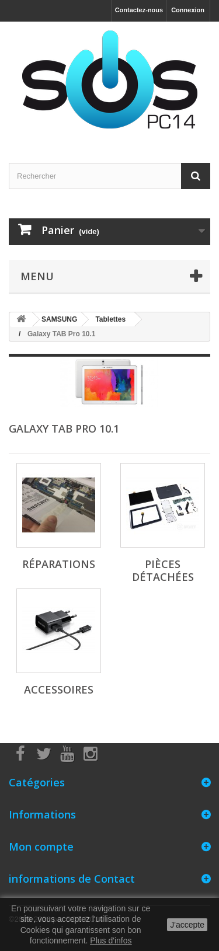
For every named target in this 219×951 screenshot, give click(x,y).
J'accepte (187, 924)
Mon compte (41, 846)
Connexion (187, 9)
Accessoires (58, 689)
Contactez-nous (139, 9)
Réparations (58, 564)
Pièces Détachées (163, 570)
